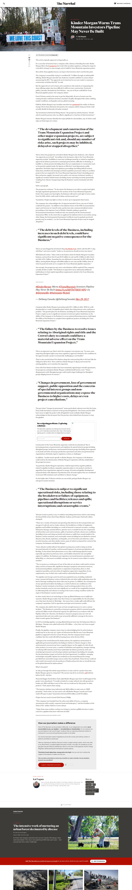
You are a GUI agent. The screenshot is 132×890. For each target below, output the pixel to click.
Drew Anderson (19, 825)
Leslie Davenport (90, 825)
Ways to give (15, 874)
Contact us (42, 865)
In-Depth (75, 19)
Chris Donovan (65, 825)
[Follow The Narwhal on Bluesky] (41, 873)
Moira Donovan (54, 825)
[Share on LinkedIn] (29, 60)
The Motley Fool (70, 249)
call (86, 649)
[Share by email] (29, 64)
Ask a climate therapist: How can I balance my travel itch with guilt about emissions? (100, 820)
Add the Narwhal (98, 785)
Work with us (15, 870)
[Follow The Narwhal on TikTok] (53, 873)
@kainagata (56, 293)
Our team (14, 867)
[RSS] (61, 873)
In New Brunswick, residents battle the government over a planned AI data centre (65, 820)
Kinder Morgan (90, 710)
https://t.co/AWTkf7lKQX (68, 290)
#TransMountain (67, 287)
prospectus (53, 66)
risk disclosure (90, 717)
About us (14, 865)
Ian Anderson (89, 705)
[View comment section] (29, 66)
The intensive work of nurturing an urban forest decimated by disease (36, 750)
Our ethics (14, 872)
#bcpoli (66, 293)
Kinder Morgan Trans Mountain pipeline (91, 713)
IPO (94, 708)
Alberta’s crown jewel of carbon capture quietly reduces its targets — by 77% (30, 820)
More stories (66, 842)
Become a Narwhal (74, 871)
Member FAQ (15, 876)
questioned (76, 104)
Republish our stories (45, 870)
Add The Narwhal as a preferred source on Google (42, 784)
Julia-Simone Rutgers (20, 756)
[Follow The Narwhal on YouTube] (49, 873)
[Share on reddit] (29, 62)
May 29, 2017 (82, 299)
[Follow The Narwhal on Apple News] (57, 873)
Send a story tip (43, 867)
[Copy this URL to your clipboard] (29, 55)
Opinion (87, 815)
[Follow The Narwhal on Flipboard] (45, 873)
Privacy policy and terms (104, 883)
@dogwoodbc (42, 293)
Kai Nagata (82, 36)
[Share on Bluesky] (29, 58)
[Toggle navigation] (4, 3)
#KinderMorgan (43, 287)
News (15, 815)
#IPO (83, 290)
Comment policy (116, 883)
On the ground (55, 815)
